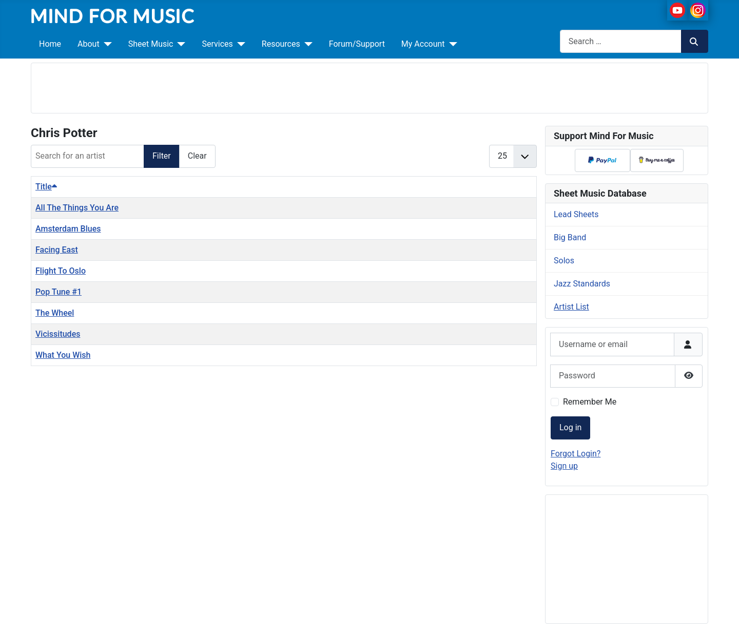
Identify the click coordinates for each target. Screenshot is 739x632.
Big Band (570, 237)
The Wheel (54, 313)
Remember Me (589, 402)
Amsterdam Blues (68, 229)
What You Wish (62, 355)
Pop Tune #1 (58, 292)
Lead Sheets (576, 214)
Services (217, 44)
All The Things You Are (77, 208)
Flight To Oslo (60, 271)
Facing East (56, 250)
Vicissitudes (57, 334)
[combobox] (621, 41)
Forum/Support (357, 44)
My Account (423, 44)
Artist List (571, 307)
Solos (564, 260)
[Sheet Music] (179, 44)
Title (46, 186)
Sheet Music (150, 44)
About (88, 44)
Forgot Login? (575, 453)
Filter (161, 156)
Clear (197, 156)
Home (50, 44)
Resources (281, 44)
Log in (570, 427)
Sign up (564, 466)
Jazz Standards (582, 284)
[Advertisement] (369, 86)
